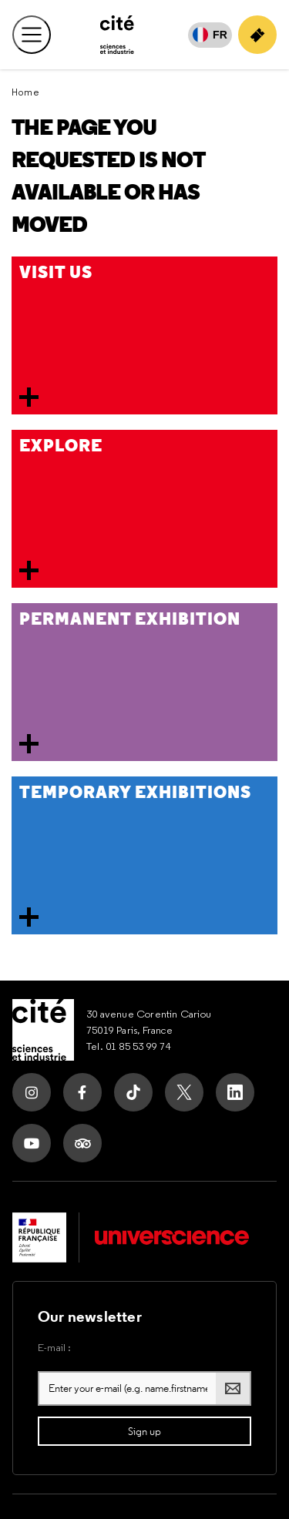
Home (26, 92)
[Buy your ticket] (257, 34)
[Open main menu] (31, 34)
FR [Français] (220, 35)
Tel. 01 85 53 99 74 (128, 1046)
